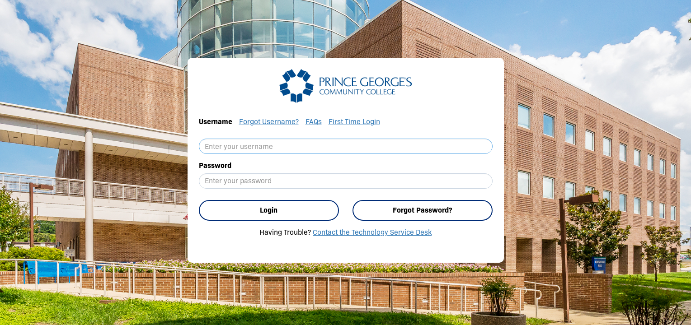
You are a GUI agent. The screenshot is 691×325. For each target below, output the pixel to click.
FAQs (314, 121)
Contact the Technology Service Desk (372, 232)
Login (268, 210)
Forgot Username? (269, 121)
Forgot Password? (422, 210)
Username (215, 121)
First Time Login (354, 121)
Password (215, 165)
